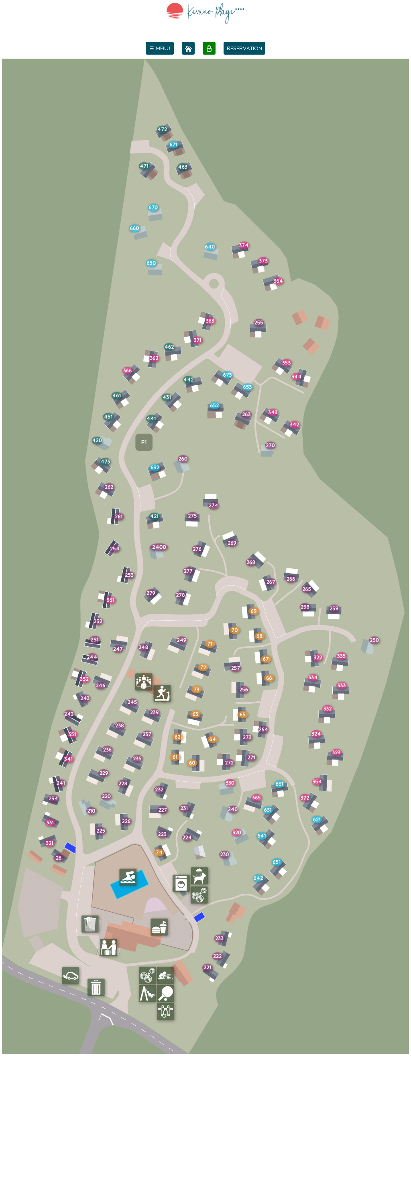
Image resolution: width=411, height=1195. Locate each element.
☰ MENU (159, 48)
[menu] (159, 48)
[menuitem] (159, 48)
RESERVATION (244, 48)
